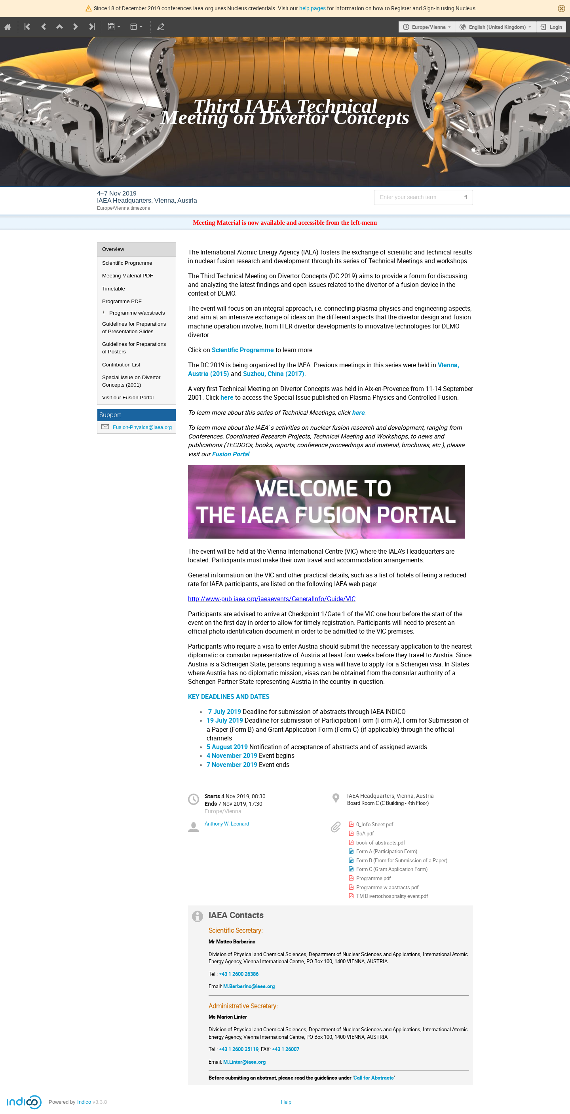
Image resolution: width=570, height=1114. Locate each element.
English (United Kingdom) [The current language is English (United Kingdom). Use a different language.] (497, 26)
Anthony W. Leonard (227, 823)
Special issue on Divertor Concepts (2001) (131, 381)
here (227, 397)
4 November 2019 (232, 756)
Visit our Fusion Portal (128, 397)
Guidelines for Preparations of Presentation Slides (134, 327)
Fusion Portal (230, 454)
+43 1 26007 (285, 1049)
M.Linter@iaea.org (244, 1061)
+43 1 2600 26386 (238, 973)
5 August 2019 (227, 747)
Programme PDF (122, 301)
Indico (84, 1102)
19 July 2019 (225, 720)
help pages (312, 8)
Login (556, 26)
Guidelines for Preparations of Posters (134, 348)
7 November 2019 (232, 765)
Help (286, 1102)
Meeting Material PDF (127, 276)
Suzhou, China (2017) (273, 374)
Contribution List (121, 365)
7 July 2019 (224, 712)
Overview (113, 249)
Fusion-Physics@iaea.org (142, 427)
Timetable (113, 289)
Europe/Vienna (429, 26)
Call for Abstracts (373, 1077)
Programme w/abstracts (137, 313)
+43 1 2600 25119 (238, 1049)
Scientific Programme (127, 263)
